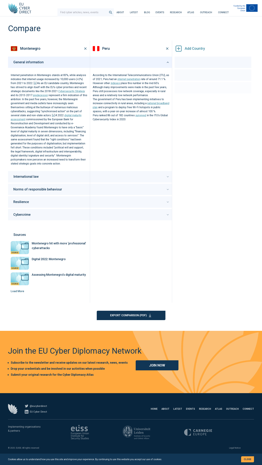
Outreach (206, 10)
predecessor (40, 100)
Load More (17, 296)
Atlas (190, 10)
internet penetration (128, 84)
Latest (134, 10)
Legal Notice (235, 453)
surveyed (140, 120)
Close (247, 459)
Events (160, 10)
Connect (223, 10)
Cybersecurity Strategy (71, 96)
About (120, 10)
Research (176, 10)
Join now (157, 370)
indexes (115, 88)
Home (125, 414)
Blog (147, 10)
